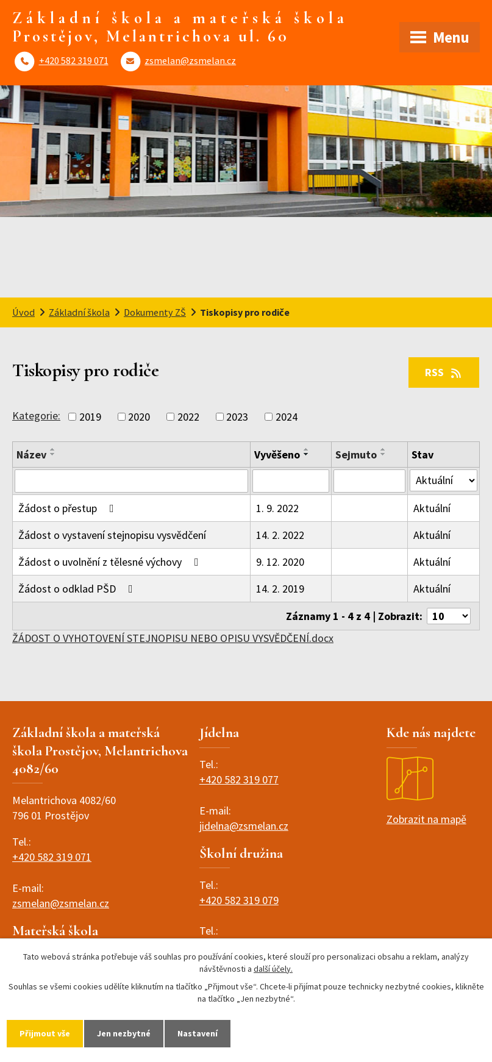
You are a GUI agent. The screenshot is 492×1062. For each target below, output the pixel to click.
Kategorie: (36, 415)
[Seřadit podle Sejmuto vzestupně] (383, 449)
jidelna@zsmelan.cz (243, 826)
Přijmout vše (45, 1033)
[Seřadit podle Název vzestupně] (53, 449)
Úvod (23, 312)
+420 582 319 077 (239, 779)
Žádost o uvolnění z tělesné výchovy (111, 562)
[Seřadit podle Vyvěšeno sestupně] (306, 454)
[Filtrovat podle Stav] (443, 480)
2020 (139, 417)
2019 (90, 417)
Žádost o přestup (68, 508)
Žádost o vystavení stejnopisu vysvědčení (112, 535)
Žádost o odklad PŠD (78, 589)
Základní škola (79, 312)
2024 (287, 417)
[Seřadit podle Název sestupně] (53, 454)
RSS (444, 372)
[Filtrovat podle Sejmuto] (369, 481)
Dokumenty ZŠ (155, 312)
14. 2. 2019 (280, 589)
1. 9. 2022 (277, 508)
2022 (188, 417)
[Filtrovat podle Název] (131, 481)
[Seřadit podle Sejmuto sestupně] (383, 454)
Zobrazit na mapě (426, 791)
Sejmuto (356, 454)
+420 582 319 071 (74, 60)
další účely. (273, 968)
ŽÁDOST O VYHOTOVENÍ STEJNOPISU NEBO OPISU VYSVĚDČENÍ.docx (172, 638)
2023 (237, 417)
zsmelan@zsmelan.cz (190, 60)
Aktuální (432, 508)
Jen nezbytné (124, 1033)
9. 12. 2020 (280, 562)
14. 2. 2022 (280, 535)
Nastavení (197, 1033)
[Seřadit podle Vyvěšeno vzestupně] (306, 449)
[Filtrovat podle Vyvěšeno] (290, 481)
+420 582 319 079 (239, 900)
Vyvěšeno (277, 454)
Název (31, 454)
